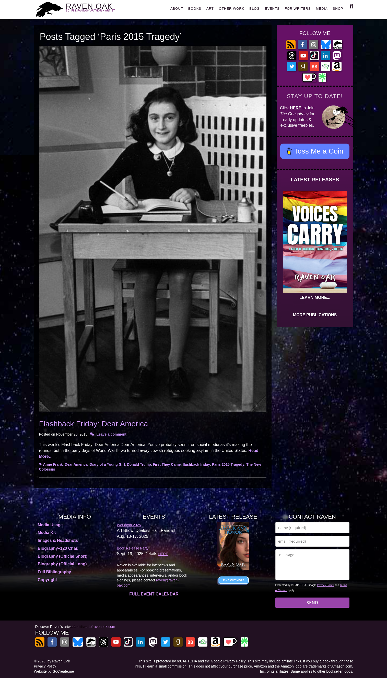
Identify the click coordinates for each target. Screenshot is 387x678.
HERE (295, 108)
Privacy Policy (325, 585)
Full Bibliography (54, 572)
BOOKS (194, 8)
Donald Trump (139, 464)
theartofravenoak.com (97, 627)
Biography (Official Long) (62, 564)
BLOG (254, 8)
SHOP (338, 8)
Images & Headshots (58, 540)
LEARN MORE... (314, 297)
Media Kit (47, 532)
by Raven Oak (59, 661)
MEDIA (321, 8)
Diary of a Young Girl (107, 464)
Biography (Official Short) (63, 556)
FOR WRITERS (298, 8)
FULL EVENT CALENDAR (154, 594)
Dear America (76, 464)
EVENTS (272, 8)
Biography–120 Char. (58, 548)
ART (210, 8)
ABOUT (176, 8)
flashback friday (196, 464)
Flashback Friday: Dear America (93, 423)
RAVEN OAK (98, 8)
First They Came (167, 464)
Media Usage (50, 525)
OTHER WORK (231, 8)
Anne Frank (53, 464)
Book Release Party (133, 548)
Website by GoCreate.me (54, 671)
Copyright (47, 580)
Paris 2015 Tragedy (228, 464)
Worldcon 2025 (129, 525)
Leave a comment (111, 434)
